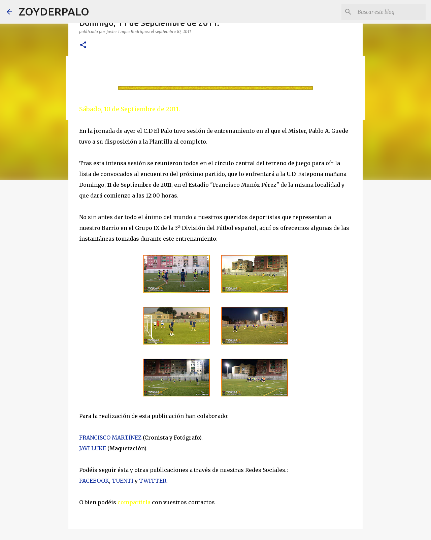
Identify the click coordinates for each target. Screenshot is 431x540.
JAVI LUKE (92, 448)
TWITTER (152, 480)
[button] (83, 45)
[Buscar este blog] (390, 12)
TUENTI (122, 480)
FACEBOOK (94, 480)
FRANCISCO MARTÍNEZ (110, 437)
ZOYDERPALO (54, 11)
